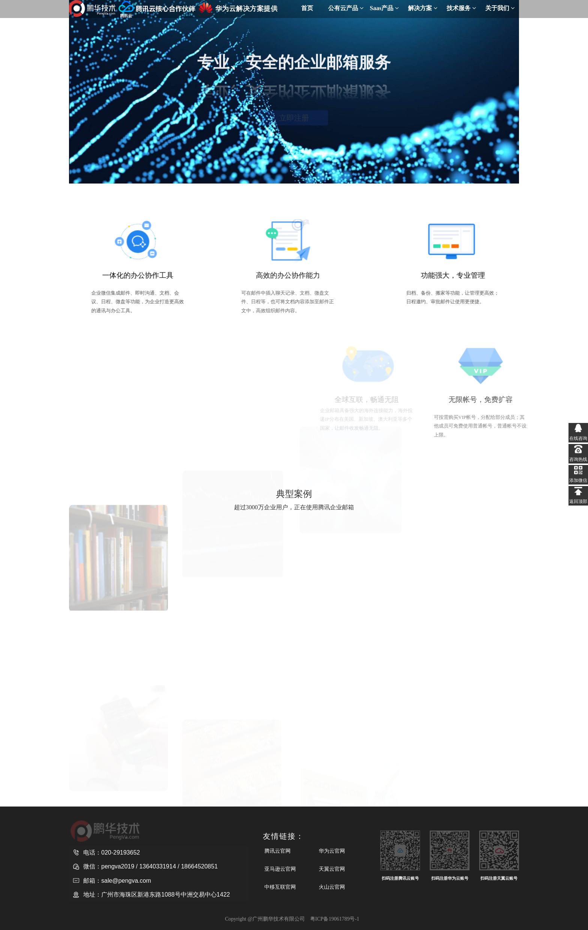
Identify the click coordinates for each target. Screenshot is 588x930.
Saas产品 (384, 8)
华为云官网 (332, 851)
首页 (307, 8)
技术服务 (461, 8)
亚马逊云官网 (280, 869)
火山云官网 (332, 887)
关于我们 (499, 8)
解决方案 (422, 8)
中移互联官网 (280, 887)
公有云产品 (345, 8)
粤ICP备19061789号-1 (334, 919)
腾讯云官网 (277, 851)
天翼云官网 (332, 869)
